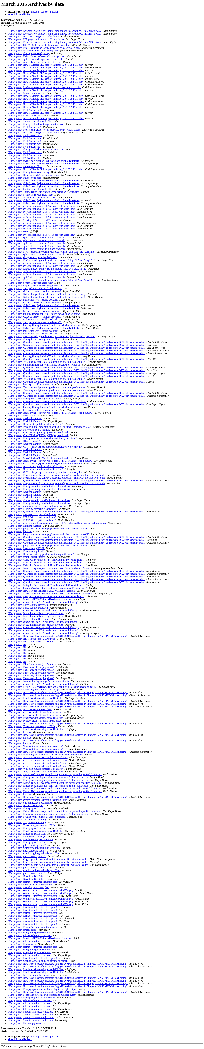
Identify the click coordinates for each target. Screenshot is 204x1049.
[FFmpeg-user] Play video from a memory (29, 429)
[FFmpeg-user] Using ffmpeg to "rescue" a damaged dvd (36, 56)
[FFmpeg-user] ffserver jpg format (25, 1023)
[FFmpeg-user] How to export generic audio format (34, 36)
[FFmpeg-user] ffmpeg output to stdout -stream (32, 997)
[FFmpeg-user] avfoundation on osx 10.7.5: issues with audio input (42, 206)
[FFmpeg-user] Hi (17, 644)
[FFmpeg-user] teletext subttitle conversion (30, 935)
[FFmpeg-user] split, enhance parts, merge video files (35, 62)
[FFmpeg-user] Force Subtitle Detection (28, 605)
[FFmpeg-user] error (18, 231)
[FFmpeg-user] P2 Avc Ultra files (25, 158)
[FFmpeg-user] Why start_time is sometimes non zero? (36, 746)
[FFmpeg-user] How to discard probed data (30, 709)
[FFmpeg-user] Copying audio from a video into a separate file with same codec (48, 859)
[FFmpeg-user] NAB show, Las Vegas (27, 836)
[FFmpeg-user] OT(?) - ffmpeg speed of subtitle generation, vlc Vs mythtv (45, 446)
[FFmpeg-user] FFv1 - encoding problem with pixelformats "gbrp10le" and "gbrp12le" (51, 251)
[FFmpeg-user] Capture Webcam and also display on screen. (38, 961)
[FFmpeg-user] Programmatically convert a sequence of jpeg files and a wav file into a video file (56, 475)
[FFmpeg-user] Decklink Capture (25, 418)
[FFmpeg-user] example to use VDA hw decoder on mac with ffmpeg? (43, 602)
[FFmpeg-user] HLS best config (24, 441)
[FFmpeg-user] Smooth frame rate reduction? (31, 1011)
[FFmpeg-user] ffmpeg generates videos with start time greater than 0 (43, 438)
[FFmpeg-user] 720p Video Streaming (27, 819)
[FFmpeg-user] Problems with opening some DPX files (36, 698)
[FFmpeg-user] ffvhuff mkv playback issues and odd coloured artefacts (43, 160)
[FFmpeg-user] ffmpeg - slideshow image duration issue (36, 124)
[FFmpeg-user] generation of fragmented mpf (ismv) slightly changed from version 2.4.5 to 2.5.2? (57, 523)
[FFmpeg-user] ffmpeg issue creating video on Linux (34, 339)
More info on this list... (20, 14)
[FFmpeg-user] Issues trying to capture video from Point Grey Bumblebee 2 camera (50, 412)
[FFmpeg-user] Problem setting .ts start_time (30, 839)
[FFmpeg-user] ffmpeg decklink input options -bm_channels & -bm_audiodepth (48, 777)
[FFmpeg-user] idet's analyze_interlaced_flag (31, 884)
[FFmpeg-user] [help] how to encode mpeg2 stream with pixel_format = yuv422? (49, 528)
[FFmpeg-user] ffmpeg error (22, 929)
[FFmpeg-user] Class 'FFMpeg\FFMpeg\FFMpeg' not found (38, 432)
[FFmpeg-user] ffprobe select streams (27, 557)
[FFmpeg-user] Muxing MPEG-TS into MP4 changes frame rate (40, 599)
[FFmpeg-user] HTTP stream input (25, 805)
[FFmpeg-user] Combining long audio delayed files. (34, 848)
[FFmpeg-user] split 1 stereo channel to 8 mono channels (36, 237)
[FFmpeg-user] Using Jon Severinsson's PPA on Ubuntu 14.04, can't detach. (46, 559)
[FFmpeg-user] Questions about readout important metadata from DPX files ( (47, 401)
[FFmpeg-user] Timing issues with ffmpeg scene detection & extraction (44, 192)
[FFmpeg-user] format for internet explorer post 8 (33, 881)
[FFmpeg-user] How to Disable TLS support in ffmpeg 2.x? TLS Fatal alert (46, 64)
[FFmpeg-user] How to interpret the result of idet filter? (36, 424)
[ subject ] (45, 11)
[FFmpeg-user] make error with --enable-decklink (33, 299)
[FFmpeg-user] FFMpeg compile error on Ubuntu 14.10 (36, 39)
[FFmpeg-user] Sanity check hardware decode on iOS (35, 288)
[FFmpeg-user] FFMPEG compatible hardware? (32, 508)
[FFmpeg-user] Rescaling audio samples (28, 887)
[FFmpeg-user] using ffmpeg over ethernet (29, 932)
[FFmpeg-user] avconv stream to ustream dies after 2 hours (38, 757)
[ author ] (55, 11)
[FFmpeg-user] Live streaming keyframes (29, 975)
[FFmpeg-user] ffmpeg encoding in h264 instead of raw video (39, 486)
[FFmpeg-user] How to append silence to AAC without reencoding (41, 590)
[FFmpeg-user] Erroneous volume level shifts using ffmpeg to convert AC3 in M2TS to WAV (55, 31)
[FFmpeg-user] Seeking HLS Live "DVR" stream (33, 220)
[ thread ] (34, 11)
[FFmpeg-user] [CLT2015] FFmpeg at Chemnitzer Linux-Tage (39, 45)
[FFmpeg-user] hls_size (20, 531)
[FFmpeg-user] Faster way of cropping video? (31, 667)
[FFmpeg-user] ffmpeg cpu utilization (27, 808)
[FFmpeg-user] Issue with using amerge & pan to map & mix (39, 681)
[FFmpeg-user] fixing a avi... (22, 415)
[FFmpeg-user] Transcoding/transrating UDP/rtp (32, 726)
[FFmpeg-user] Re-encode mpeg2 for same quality (33, 50)
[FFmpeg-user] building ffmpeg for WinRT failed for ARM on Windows (44, 314)
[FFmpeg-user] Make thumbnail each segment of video (36, 613)
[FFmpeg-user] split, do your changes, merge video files (36, 59)
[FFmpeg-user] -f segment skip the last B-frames (32, 197)
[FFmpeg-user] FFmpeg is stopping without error (33, 927)
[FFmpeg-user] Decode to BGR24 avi (27, 876)
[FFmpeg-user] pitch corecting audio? (27, 845)
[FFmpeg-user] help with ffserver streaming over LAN (35, 285)
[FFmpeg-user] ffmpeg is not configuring (29, 53)
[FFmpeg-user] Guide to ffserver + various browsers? (35, 291)
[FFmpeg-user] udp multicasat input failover (30, 802)
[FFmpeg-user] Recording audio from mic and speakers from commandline (46, 754)
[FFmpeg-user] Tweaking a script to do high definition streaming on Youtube (46, 362)
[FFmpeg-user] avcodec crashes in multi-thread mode (35, 712)
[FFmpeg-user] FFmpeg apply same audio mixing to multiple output (42, 989)
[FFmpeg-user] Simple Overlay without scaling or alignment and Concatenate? (48, 588)
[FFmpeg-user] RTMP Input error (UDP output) (32, 638)
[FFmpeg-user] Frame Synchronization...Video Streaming (37, 816)
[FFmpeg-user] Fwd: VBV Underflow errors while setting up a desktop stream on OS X (52, 686)
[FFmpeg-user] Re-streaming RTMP (26, 548)
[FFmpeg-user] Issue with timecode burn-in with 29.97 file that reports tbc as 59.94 (50, 427)
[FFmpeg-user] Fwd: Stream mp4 (25, 110)
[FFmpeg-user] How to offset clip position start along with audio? (41, 554)
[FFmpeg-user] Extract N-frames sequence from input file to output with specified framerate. (55, 774)
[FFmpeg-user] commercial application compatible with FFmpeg (40, 890)
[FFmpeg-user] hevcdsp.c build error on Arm (30, 384)
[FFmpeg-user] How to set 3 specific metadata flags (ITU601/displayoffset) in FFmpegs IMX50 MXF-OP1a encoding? (68, 636)
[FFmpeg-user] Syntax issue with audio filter (30, 121)
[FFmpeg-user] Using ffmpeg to (24, 93)
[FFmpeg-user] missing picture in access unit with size (35, 506)
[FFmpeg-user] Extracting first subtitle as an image (33, 689)
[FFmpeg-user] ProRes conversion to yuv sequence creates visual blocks (44, 47)
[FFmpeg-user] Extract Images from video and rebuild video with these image (47, 268)
